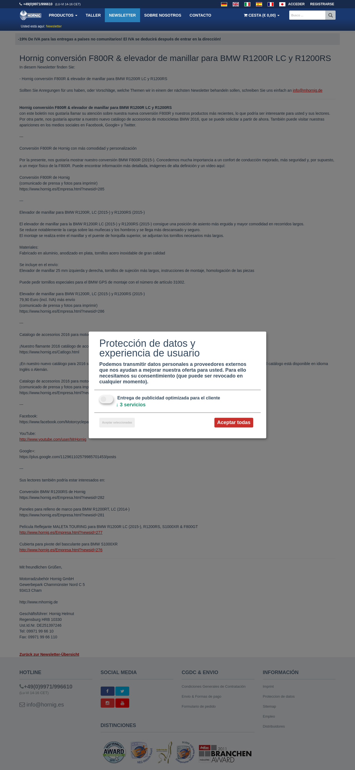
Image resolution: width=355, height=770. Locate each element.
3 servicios (131, 404)
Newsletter (122, 15)
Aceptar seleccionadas (117, 422)
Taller (93, 15)
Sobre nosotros (162, 15)
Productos (63, 15)
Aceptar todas (233, 422)
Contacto (200, 15)
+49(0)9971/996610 (37, 4)
